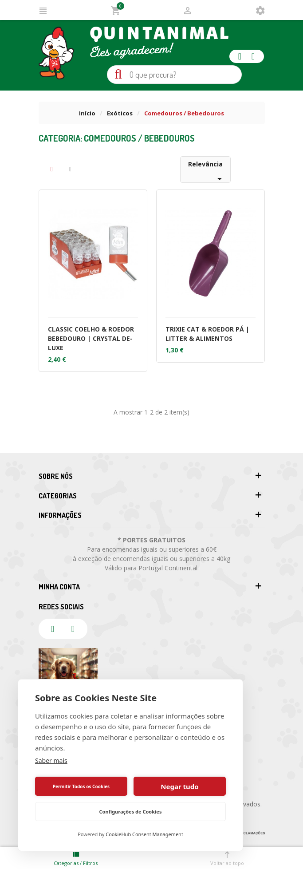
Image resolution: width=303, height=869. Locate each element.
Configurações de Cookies (130, 811)
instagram (253, 56)
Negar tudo (179, 786)
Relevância (206, 171)
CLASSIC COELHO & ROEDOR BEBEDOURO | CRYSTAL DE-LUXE (91, 338)
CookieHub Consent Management (144, 834)
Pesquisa (118, 74)
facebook (240, 56)
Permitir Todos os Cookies (81, 786)
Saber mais (51, 760)
